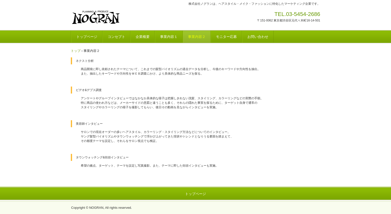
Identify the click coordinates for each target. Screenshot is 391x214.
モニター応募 (226, 37)
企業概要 (143, 37)
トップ (76, 51)
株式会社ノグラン (105, 17)
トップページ (86, 37)
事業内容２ (196, 37)
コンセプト (116, 37)
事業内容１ (169, 37)
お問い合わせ (257, 37)
